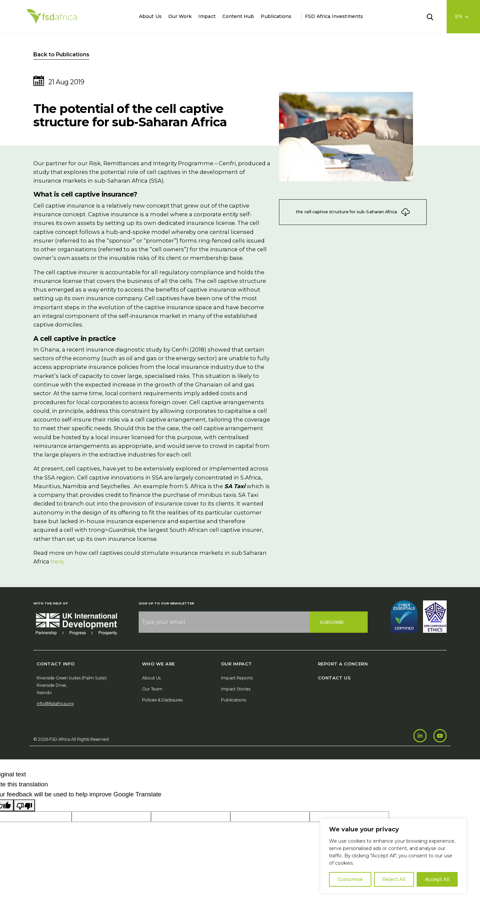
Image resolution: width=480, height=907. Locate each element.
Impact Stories (235, 688)
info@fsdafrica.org (55, 703)
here (57, 561)
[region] (393, 856)
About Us (150, 16)
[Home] (52, 16)
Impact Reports (237, 677)
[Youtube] (440, 735)
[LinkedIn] (420, 735)
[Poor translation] (24, 805)
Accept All (437, 879)
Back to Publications (61, 54)
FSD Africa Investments (334, 16)
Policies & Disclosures (162, 699)
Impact (206, 16)
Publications (276, 16)
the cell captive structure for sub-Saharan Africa (353, 212)
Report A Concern (343, 663)
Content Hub (238, 16)
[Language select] (463, 16)
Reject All (393, 879)
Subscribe (332, 622)
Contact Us (334, 677)
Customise (350, 879)
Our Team (152, 688)
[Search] (434, 16)
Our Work (180, 16)
